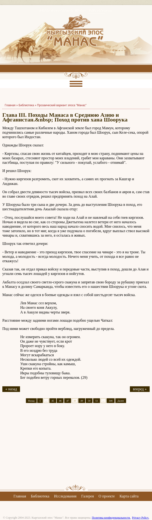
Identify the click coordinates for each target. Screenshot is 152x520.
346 (111, 400)
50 (89, 400)
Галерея (87, 496)
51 (96, 400)
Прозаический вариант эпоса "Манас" (62, 105)
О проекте (107, 496)
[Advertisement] (76, 448)
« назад (11, 389)
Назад (31, 400)
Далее (120, 400)
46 (60, 400)
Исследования (65, 496)
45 (53, 400)
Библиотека (26, 105)
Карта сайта (129, 496)
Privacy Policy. (140, 517)
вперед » (140, 389)
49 (81, 400)
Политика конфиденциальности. (111, 517)
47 (67, 400)
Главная (19, 496)
